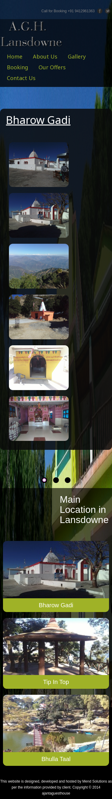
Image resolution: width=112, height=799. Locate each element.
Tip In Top (56, 682)
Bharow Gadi (56, 605)
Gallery (77, 56)
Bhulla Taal (56, 759)
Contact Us (21, 78)
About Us (45, 56)
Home (14, 56)
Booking (17, 67)
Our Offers (52, 67)
